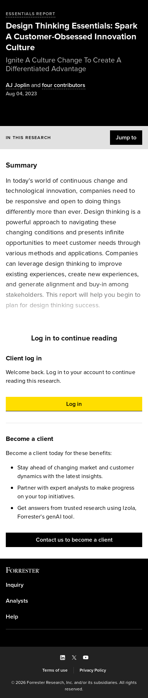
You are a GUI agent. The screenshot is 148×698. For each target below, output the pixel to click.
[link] (74, 585)
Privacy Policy (93, 670)
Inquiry (15, 585)
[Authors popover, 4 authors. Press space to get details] (57, 85)
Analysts (17, 600)
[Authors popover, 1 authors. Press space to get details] (18, 85)
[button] (126, 137)
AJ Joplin (18, 85)
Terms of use (55, 670)
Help (12, 616)
